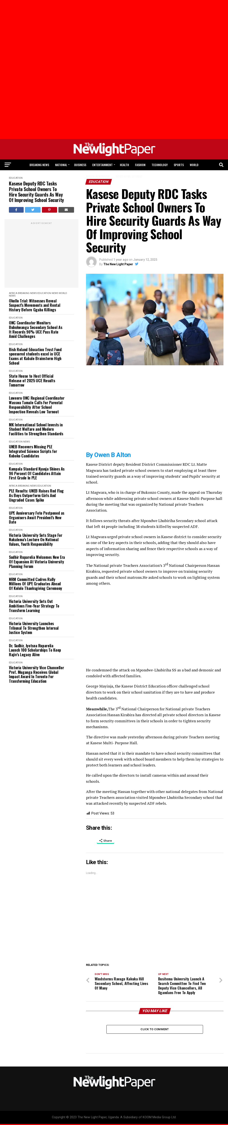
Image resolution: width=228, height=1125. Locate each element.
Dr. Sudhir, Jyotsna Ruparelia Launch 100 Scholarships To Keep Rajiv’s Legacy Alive (35, 650)
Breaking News (39, 164)
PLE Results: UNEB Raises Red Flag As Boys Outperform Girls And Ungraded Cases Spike (36, 495)
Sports (179, 164)
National (61, 164)
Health (124, 164)
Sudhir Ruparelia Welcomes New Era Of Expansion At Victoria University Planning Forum (37, 561)
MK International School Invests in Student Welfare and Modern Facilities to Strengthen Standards (36, 429)
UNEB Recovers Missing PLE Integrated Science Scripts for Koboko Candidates (33, 451)
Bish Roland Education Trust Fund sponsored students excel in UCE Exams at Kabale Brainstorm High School (35, 356)
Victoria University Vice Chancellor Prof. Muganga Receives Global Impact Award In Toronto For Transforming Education (36, 674)
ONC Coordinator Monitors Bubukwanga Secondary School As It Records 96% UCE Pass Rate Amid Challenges (35, 329)
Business (80, 164)
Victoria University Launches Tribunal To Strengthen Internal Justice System (34, 628)
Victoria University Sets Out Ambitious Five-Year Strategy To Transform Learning (34, 606)
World (194, 164)
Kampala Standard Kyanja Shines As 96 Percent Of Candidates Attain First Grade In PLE (36, 473)
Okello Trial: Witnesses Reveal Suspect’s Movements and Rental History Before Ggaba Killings (34, 305)
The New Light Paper (118, 264)
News (55, 293)
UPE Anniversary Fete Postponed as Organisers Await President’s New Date (36, 517)
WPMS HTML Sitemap (129, 176)
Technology (160, 164)
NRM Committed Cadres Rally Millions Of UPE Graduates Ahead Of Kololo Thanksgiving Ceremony (35, 584)
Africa (13, 293)
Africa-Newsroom (98, 176)
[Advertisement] (30, 36)
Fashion (140, 164)
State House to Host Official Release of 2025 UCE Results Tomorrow (32, 380)
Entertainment (102, 164)
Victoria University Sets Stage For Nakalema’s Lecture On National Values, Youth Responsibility (35, 539)
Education (44, 293)
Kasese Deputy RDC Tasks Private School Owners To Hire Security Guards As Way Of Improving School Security (36, 192)
